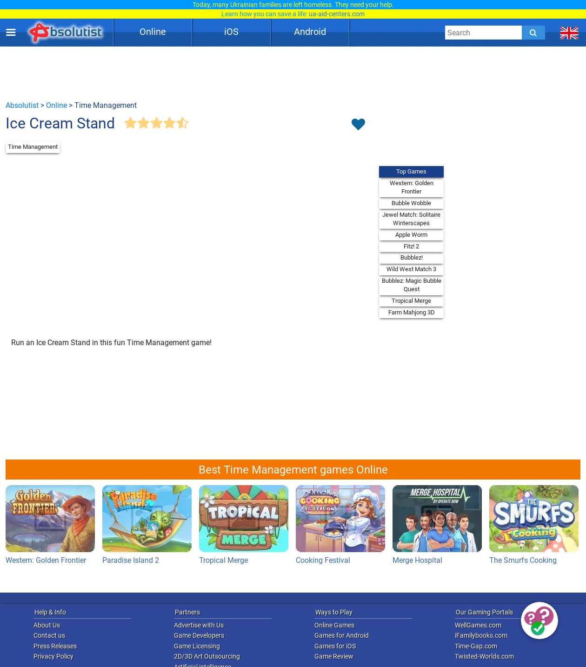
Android (310, 31)
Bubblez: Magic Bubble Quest (411, 285)
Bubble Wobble (411, 203)
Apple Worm (411, 234)
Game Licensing (197, 646)
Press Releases (55, 646)
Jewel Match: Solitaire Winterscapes (411, 219)
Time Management (33, 146)
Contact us (49, 635)
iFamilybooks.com (481, 635)
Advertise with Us (199, 625)
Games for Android (341, 635)
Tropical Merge (411, 300)
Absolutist (22, 105)
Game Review (333, 656)
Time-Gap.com (476, 646)
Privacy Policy (53, 656)
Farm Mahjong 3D (411, 312)
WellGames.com (478, 625)
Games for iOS (335, 646)
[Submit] (533, 33)
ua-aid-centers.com (337, 14)
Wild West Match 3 (411, 269)
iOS (231, 31)
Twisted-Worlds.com (484, 656)
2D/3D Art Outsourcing (207, 656)
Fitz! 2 (411, 246)
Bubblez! (411, 257)
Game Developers (199, 635)
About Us (46, 625)
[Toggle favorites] (358, 125)
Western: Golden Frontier (411, 187)
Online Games (334, 625)
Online (153, 31)
